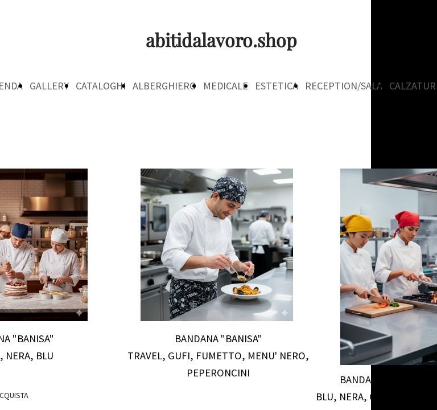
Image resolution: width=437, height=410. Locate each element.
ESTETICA (276, 85)
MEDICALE (225, 85)
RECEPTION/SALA (343, 85)
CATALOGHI (101, 85)
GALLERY (49, 85)
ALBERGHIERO (164, 85)
